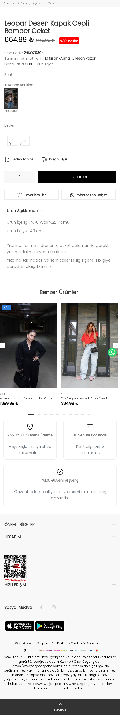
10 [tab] (89, 414)
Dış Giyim (38, 3)
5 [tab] (57, 414)
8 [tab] (76, 414)
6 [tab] (64, 414)
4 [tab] (51, 414)
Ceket (51, 3)
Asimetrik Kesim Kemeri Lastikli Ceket (26, 398)
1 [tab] (31, 414)
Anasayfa (10, 3)
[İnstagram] (51, 607)
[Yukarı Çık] (60, 707)
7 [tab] (70, 414)
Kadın (24, 3)
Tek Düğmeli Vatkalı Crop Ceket (84, 398)
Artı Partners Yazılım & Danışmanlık (78, 643)
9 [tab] (82, 414)
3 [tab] (45, 414)
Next (116, 345)
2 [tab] (39, 414)
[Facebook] (43, 607)
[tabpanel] (89, 351)
